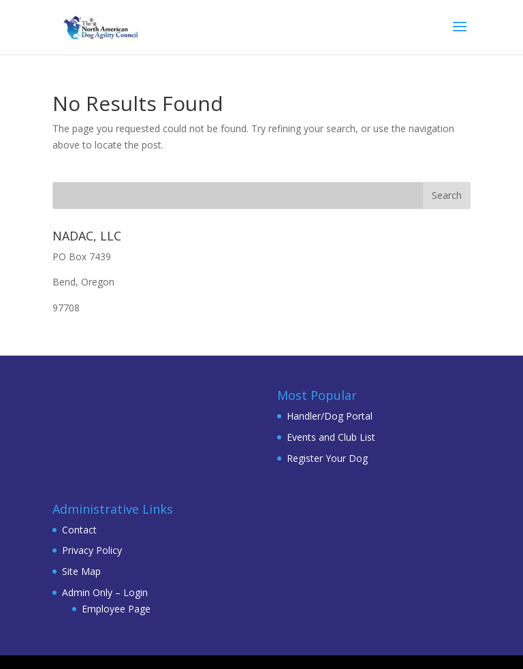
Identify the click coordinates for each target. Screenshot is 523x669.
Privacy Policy (92, 550)
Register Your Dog (327, 458)
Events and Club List (331, 437)
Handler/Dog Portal (330, 415)
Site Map (81, 571)
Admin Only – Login (105, 592)
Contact (79, 529)
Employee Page (116, 608)
